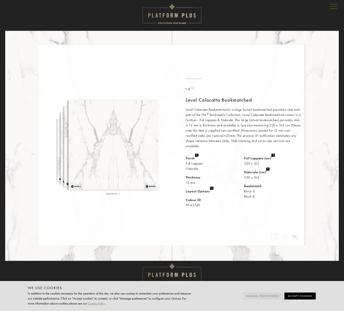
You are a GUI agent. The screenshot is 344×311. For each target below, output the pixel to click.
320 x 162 (274, 160)
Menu (333, 6)
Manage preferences (262, 296)
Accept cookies (300, 296)
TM (190, 89)
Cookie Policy (96, 303)
